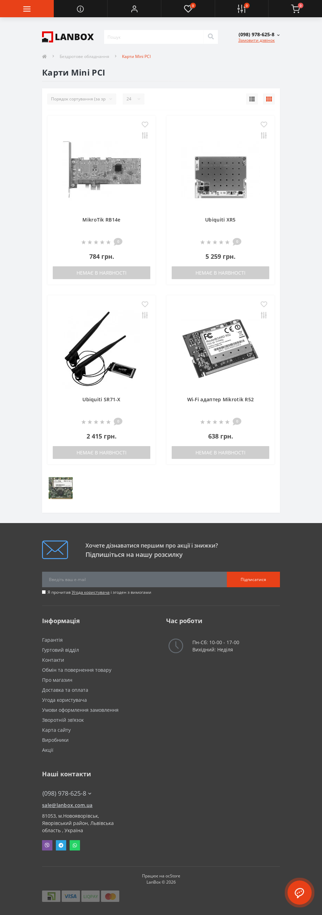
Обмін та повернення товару (76, 670)
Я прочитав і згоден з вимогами (99, 592)
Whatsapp (75, 845)
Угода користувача (91, 592)
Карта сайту (56, 730)
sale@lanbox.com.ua (67, 805)
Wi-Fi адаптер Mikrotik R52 (220, 399)
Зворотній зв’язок (63, 720)
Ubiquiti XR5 (220, 219)
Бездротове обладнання (84, 56)
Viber (47, 845)
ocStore (172, 876)
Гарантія (52, 640)
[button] (134, 8)
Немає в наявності (102, 272)
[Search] (210, 37)
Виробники (55, 740)
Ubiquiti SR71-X (101, 399)
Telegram (61, 845)
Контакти (53, 660)
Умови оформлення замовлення (80, 710)
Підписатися (253, 579)
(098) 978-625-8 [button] (66, 793)
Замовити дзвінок (256, 40)
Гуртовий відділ (60, 650)
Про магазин (57, 680)
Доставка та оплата (65, 690)
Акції (47, 750)
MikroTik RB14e (101, 219)
